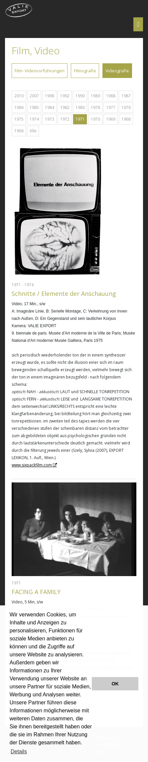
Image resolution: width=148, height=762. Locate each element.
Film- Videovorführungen (40, 71)
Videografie (117, 71)
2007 (34, 96)
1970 (95, 119)
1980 (80, 107)
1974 (34, 119)
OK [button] (115, 683)
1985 (34, 107)
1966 (19, 131)
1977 (110, 107)
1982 (65, 107)
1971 (80, 119)
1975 (19, 119)
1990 (80, 96)
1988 (110, 96)
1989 (95, 96)
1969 (110, 119)
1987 (126, 96)
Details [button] (19, 751)
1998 (49, 96)
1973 (49, 119)
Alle (33, 131)
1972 (65, 119)
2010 (19, 96)
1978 (95, 107)
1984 (49, 107)
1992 (65, 96)
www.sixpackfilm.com (32, 465)
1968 (126, 119)
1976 (126, 107)
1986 (19, 107)
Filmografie (85, 71)
